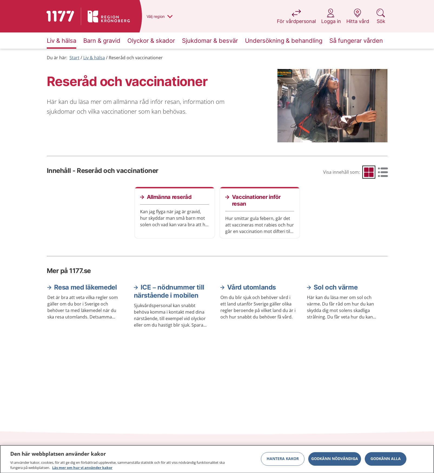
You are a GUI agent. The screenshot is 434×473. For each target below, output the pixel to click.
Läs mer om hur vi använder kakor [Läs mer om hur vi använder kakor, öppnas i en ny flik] (82, 469)
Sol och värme (336, 287)
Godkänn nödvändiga (334, 460)
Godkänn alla (385, 460)
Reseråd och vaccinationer (136, 58)
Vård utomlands (251, 287)
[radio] (369, 172)
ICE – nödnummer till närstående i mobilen (169, 291)
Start (74, 58)
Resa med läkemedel (85, 287)
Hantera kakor (283, 460)
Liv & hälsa (94, 58)
